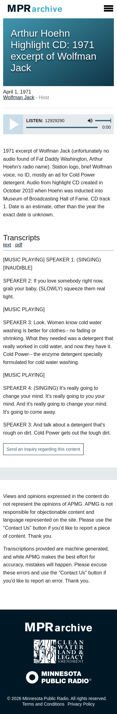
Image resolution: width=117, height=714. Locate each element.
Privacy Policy (81, 704)
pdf (18, 244)
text (7, 244)
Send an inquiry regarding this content (43, 449)
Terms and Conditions (43, 704)
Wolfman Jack (18, 97)
